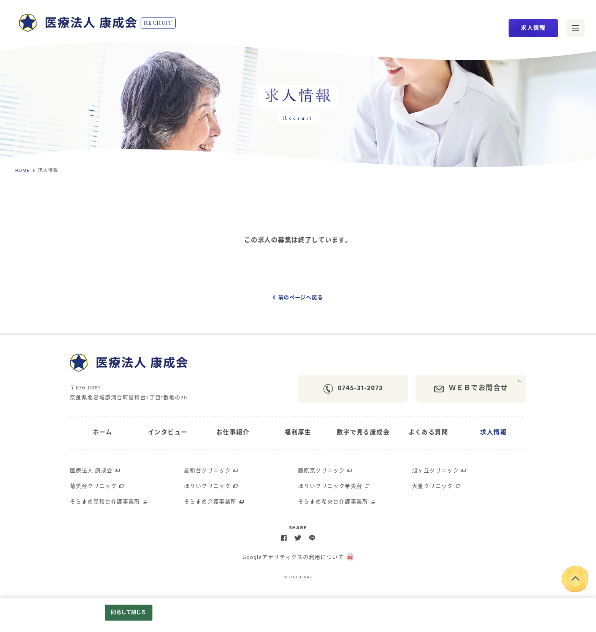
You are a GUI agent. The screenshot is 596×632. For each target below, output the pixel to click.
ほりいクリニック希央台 (330, 486)
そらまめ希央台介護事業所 (333, 502)
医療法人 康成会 (91, 471)
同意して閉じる (128, 612)
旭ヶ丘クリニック (435, 471)
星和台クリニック (207, 471)
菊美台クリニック (93, 486)
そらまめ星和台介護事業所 (105, 502)
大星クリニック (432, 486)
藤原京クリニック (321, 471)
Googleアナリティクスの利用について (293, 557)
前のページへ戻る (300, 298)
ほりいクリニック (207, 486)
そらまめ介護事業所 (210, 502)
